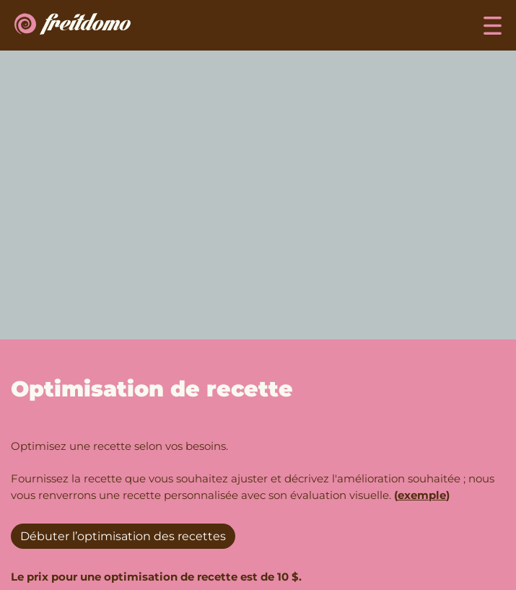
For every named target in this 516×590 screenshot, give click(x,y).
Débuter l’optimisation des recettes (123, 536)
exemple (422, 495)
